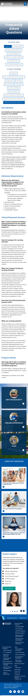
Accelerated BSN (19, 626)
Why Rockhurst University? (19, 649)
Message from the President (7, 664)
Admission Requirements (13, 50)
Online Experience (7, 661)
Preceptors (17, 674)
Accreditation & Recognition (19, 657)
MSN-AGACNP (8, 84)
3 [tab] (15, 611)
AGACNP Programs (20, 631)
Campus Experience (13, 53)
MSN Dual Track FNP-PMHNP (19, 639)
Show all (13, 73)
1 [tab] (10, 611)
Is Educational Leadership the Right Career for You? (13, 483)
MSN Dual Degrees (13, 88)
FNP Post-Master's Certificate (13, 95)
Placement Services (19, 663)
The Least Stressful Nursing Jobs (12, 508)
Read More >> (3, 487)
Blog (16, 665)
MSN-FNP (18, 80)
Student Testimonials (6, 673)
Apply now (22, 618)
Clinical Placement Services (13, 57)
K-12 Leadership (7, 652)
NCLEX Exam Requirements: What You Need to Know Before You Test (14, 533)
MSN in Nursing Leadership (19, 642)
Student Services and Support (7, 667)
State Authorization (20, 654)
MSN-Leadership (13, 91)
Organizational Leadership (7, 658)
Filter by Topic (14, 42)
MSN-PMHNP (19, 84)
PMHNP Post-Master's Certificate (14, 102)
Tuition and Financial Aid (18, 660)
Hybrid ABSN (9, 80)
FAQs (16, 647)
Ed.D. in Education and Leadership (14, 77)
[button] (9, 588)
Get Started (17, 669)
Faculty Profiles (7, 670)
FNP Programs (19, 629)
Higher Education (7, 650)
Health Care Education (6, 655)
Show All (7, 46)
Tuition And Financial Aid (14, 64)
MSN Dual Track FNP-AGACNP (19, 635)
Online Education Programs (6, 647)
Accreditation (18, 46)
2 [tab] (13, 611)
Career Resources (19, 652)
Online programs (12, 618)
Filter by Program (14, 69)
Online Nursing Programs (18, 624)
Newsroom (18, 667)
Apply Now (17, 672)
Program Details (13, 61)
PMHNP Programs (20, 633)
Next (24, 611)
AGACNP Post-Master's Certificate (13, 98)
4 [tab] (17, 611)
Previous (21, 611)
